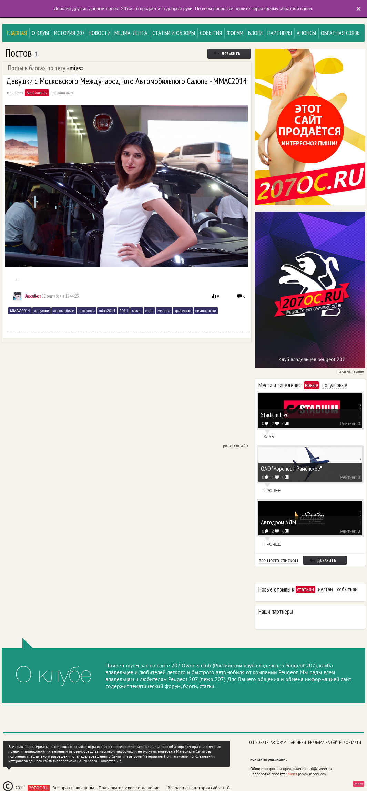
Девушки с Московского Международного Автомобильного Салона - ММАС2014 (126, 81)
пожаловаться (62, 92)
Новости (100, 33)
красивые (182, 311)
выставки (87, 311)
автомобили (63, 311)
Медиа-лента (130, 33)
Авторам (278, 743)
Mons (292, 774)
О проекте (258, 743)
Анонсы (306, 33)
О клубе (41, 33)
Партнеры (279, 33)
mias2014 (107, 311)
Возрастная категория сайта (194, 788)
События (211, 33)
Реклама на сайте (324, 743)
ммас (136, 311)
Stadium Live (275, 414)
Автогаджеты (37, 92)
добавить (226, 53)
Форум (235, 33)
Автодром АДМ (278, 521)
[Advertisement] (126, 394)
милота (163, 311)
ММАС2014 (20, 311)
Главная (17, 33)
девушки (41, 311)
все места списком (278, 560)
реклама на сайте (235, 445)
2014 (124, 311)
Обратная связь (340, 33)
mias (75, 67)
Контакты (352, 743)
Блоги (255, 33)
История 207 (69, 33)
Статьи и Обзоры (173, 33)
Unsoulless (32, 296)
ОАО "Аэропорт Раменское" (291, 468)
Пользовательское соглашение (129, 788)
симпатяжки (205, 311)
